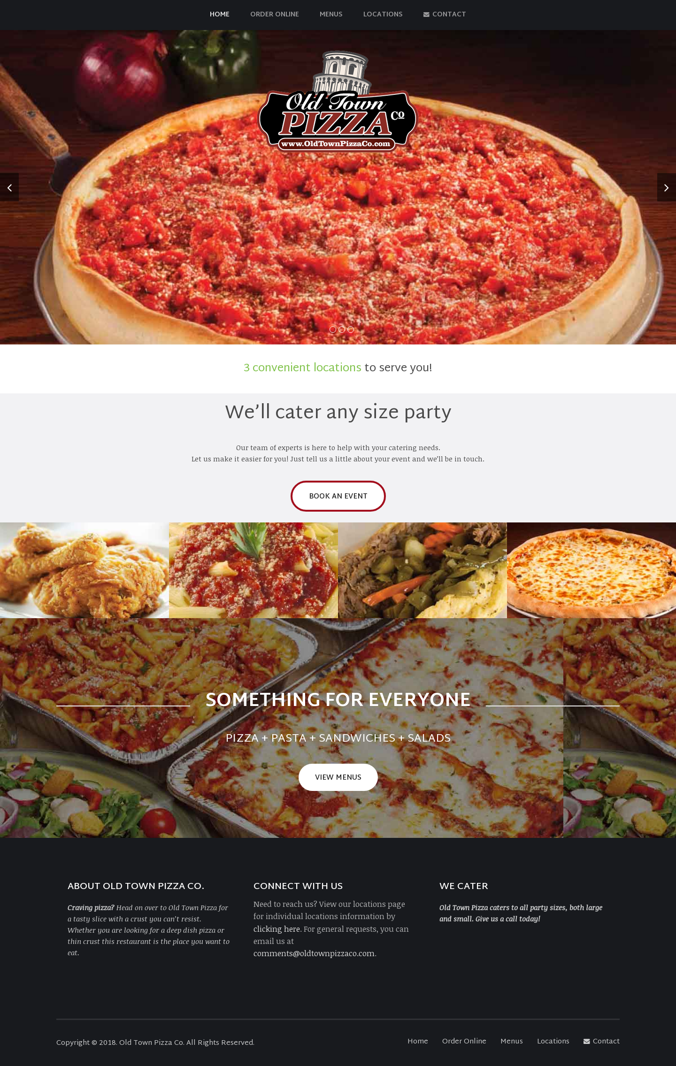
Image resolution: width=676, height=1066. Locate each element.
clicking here (277, 928)
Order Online (274, 15)
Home (220, 15)
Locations (383, 15)
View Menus (338, 778)
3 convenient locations (302, 368)
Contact (444, 15)
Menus (331, 15)
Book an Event (338, 497)
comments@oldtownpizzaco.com (314, 953)
